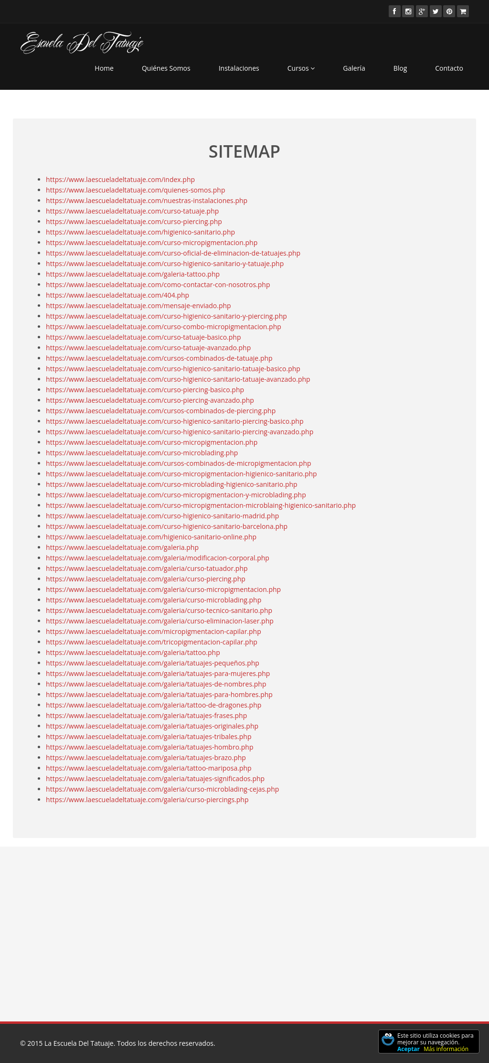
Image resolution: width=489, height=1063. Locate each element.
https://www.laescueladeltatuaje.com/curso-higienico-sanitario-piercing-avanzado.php (179, 431)
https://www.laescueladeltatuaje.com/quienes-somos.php (135, 189)
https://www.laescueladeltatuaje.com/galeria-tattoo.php (133, 273)
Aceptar (408, 1049)
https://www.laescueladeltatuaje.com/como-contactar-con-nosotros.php (158, 284)
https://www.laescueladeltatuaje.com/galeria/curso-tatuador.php (146, 567)
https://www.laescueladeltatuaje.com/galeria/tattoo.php (133, 651)
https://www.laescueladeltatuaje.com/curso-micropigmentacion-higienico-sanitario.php (181, 473)
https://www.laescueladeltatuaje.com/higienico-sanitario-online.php (151, 536)
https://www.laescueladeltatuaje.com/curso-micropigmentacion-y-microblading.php (176, 494)
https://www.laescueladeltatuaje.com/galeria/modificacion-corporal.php (157, 557)
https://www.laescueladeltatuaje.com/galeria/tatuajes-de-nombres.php (156, 683)
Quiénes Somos (166, 68)
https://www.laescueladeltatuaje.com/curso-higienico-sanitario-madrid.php (162, 515)
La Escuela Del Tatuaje (79, 1043)
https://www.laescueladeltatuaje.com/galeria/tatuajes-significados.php (155, 778)
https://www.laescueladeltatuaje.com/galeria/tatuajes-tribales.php (148, 736)
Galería (354, 68)
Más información (446, 1049)
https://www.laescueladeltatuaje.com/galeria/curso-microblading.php (153, 599)
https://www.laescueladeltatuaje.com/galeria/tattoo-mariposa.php (149, 767)
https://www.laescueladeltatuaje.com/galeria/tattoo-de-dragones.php (153, 704)
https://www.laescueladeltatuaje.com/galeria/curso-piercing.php (145, 578)
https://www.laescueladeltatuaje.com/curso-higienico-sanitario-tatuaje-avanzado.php (178, 378)
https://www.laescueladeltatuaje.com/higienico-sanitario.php (140, 231)
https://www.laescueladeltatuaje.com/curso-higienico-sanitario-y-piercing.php (166, 315)
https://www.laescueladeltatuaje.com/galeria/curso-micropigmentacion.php (163, 588)
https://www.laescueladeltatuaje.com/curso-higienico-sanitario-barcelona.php (166, 525)
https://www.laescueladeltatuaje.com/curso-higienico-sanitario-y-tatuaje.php (165, 263)
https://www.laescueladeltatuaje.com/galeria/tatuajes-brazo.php (146, 757)
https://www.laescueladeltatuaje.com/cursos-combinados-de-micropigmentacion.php (178, 462)
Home (104, 68)
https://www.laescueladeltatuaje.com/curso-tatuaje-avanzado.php (148, 347)
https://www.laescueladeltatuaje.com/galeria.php (122, 546)
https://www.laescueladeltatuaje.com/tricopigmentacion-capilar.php (151, 641)
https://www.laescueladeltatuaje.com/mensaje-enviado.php (138, 305)
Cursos (301, 68)
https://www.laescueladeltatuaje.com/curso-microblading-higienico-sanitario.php (172, 483)
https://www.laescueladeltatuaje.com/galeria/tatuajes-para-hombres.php (159, 693)
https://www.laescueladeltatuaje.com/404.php (117, 294)
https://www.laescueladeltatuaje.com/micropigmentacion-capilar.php (153, 630)
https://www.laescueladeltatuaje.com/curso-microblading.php (142, 452)
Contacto (449, 68)
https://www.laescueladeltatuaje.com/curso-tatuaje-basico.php (143, 336)
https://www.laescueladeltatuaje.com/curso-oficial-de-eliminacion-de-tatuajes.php (173, 252)
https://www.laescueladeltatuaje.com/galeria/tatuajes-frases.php (146, 714)
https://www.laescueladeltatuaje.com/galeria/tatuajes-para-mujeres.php (158, 672)
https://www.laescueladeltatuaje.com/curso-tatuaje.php (132, 210)
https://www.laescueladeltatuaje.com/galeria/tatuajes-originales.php (152, 725)
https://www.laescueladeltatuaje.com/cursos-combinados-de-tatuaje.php (159, 357)
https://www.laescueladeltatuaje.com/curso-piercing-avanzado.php (150, 399)
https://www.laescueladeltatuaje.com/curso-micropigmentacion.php (151, 242)
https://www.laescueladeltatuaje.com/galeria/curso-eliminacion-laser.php (160, 620)
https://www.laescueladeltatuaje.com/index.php (120, 178)
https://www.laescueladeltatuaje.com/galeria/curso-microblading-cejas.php (162, 788)
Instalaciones (239, 68)
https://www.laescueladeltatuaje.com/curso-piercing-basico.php (145, 389)
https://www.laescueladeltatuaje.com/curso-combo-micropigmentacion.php (163, 326)
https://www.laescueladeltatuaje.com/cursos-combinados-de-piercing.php (161, 410)
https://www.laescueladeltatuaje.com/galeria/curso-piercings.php (147, 799)
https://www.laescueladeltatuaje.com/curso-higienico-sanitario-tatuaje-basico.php (173, 368)
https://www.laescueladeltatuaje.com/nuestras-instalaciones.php (146, 199)
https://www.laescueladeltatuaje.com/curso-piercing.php (134, 220)
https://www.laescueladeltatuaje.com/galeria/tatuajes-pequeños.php (152, 662)
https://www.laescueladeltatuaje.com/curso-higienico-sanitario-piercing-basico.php (174, 420)
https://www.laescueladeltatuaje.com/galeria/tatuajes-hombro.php (149, 746)
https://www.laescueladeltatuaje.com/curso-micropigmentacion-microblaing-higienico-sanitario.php (201, 504)
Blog (400, 68)
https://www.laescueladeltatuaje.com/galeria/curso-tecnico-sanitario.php (159, 609)
